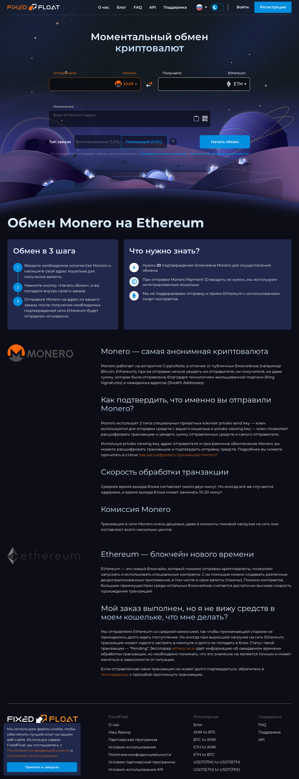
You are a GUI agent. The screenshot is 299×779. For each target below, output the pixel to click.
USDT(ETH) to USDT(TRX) (216, 767)
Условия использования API (135, 767)
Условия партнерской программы (141, 760)
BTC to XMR (204, 737)
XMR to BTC (204, 730)
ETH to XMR (204, 745)
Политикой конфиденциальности (220, 151)
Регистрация (273, 7)
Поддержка (175, 7)
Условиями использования (163, 151)
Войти (243, 7)
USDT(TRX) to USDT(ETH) (216, 760)
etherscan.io (183, 646)
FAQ (138, 7)
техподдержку (115, 672)
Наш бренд (119, 730)
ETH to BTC (204, 752)
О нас (103, 7)
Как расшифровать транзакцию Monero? (178, 452)
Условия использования (132, 745)
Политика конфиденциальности (139, 752)
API (152, 7)
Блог (121, 7)
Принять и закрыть (44, 766)
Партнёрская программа (132, 737)
